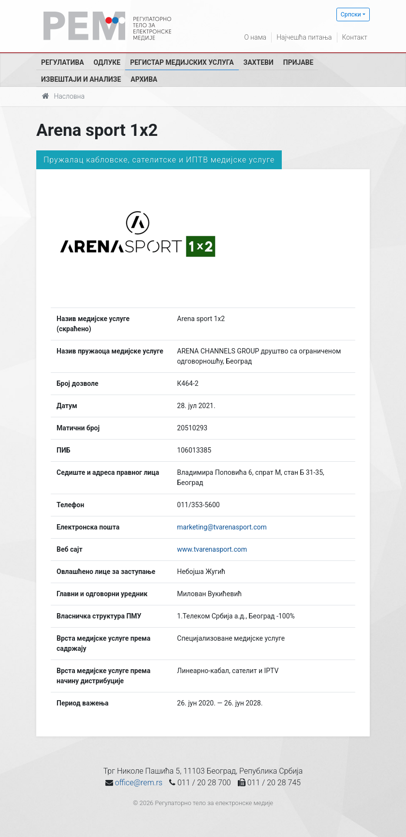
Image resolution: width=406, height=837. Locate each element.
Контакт (354, 37)
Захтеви (259, 62)
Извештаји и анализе (81, 79)
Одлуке (107, 62)
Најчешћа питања (304, 37)
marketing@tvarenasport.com (221, 527)
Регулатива (62, 62)
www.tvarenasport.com (212, 549)
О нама (255, 37)
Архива (143, 79)
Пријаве (298, 62)
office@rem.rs (138, 782)
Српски (351, 14)
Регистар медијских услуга (181, 62)
